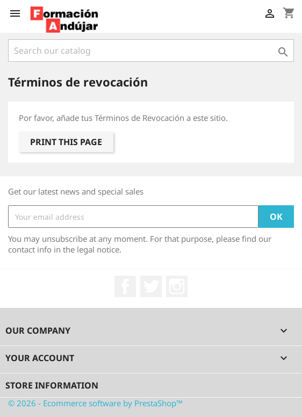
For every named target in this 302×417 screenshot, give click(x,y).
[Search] (151, 50)
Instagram (177, 286)
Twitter (151, 286)
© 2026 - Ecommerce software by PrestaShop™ (95, 403)
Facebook (125, 286)
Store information (51, 385)
